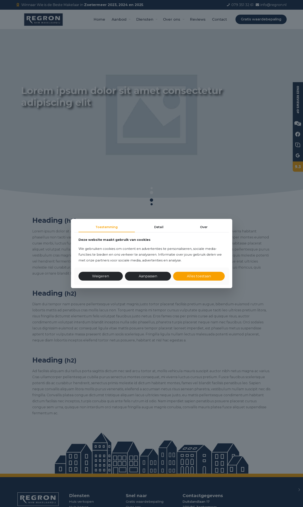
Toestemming (106, 227)
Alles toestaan (199, 276)
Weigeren (100, 276)
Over (204, 227)
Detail (158, 227)
